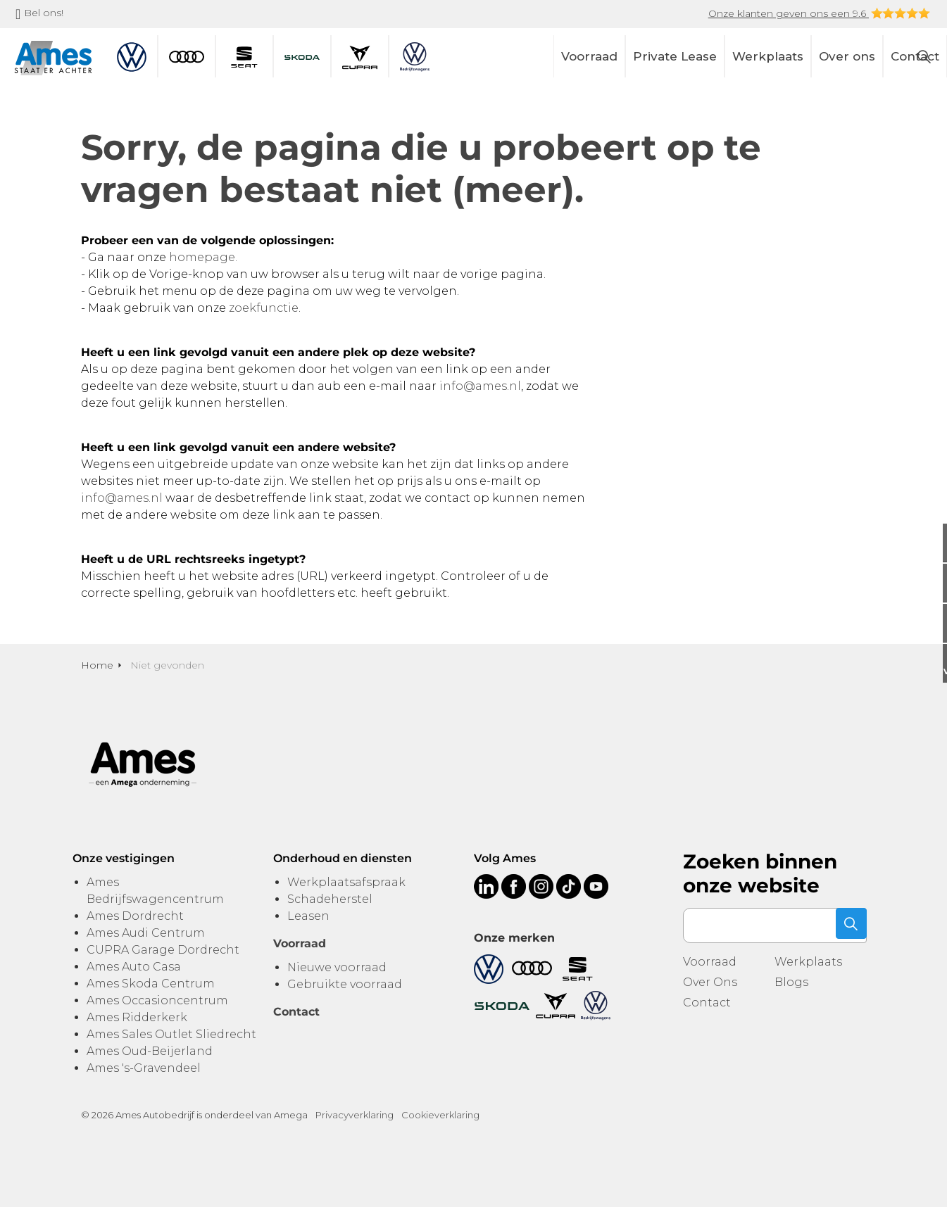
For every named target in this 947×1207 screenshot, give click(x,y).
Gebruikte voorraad (344, 984)
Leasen (308, 916)
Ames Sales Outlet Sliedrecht (171, 1034)
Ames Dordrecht (135, 916)
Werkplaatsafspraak (346, 882)
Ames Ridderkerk (137, 1017)
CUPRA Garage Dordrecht (163, 949)
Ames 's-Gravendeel (144, 1068)
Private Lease (675, 56)
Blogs (791, 982)
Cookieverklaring (440, 1114)
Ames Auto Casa (134, 966)
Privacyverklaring (354, 1114)
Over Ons (710, 982)
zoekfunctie (264, 308)
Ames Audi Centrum (146, 933)
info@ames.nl (480, 386)
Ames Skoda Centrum (151, 983)
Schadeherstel (329, 899)
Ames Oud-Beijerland (150, 1051)
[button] (849, 925)
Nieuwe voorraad (337, 967)
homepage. (203, 257)
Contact (707, 1002)
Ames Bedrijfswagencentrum (155, 891)
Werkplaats (767, 56)
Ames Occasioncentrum (157, 1000)
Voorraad (589, 56)
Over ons (847, 56)
